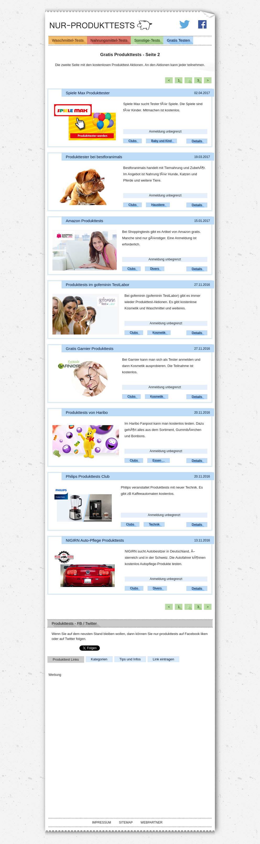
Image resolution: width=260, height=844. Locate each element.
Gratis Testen (178, 40)
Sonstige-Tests (147, 40)
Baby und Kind (161, 141)
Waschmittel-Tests (68, 40)
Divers (154, 269)
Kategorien (99, 659)
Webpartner (151, 822)
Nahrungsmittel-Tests (108, 40)
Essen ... (159, 460)
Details (197, 141)
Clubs (132, 141)
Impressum (101, 822)
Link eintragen (163, 659)
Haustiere (158, 205)
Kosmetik (159, 333)
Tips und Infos (130, 659)
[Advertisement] (87, 710)
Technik (154, 524)
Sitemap (126, 822)
